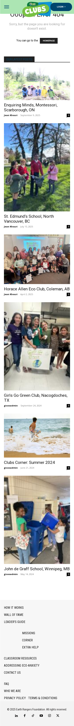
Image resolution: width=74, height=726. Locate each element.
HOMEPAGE (49, 40)
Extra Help (30, 647)
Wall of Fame (13, 615)
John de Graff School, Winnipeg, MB (37, 569)
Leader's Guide (14, 622)
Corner (27, 640)
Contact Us (12, 672)
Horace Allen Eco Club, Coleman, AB (37, 289)
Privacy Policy (15, 698)
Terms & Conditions (42, 698)
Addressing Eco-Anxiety (21, 665)
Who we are (12, 691)
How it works (14, 608)
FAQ (6, 684)
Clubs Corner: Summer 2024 (29, 462)
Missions (28, 633)
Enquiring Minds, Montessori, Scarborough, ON (30, 107)
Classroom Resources (20, 658)
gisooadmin (11, 405)
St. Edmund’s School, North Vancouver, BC (29, 219)
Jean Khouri (11, 115)
